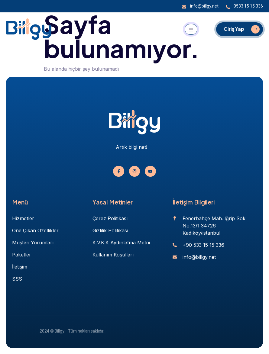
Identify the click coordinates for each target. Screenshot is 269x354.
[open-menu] (191, 29)
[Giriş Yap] (239, 29)
